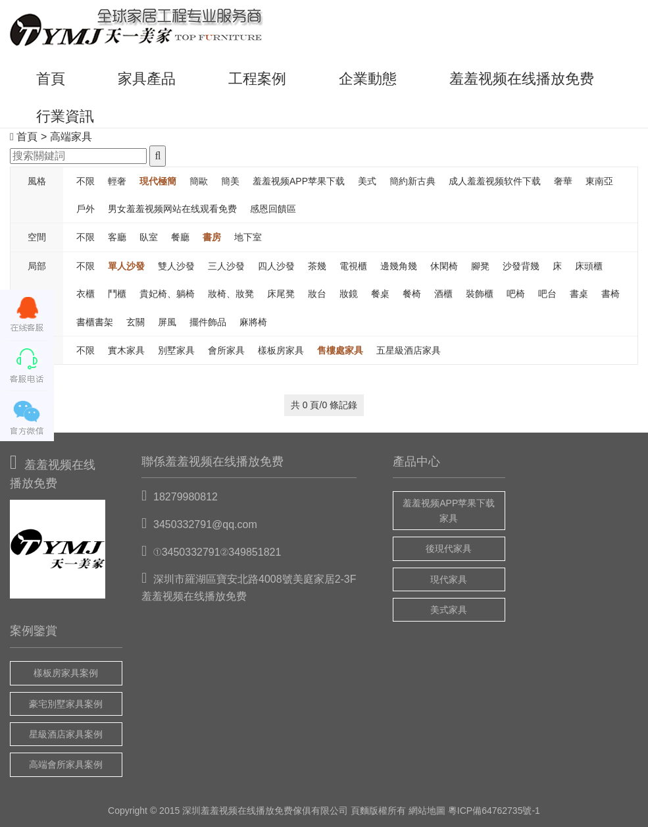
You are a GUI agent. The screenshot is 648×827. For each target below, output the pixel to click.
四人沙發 (276, 266)
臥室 (148, 237)
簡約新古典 (412, 181)
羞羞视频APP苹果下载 (299, 181)
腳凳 (480, 266)
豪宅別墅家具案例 (66, 704)
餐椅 (412, 293)
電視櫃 (353, 266)
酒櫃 (443, 293)
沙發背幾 (521, 266)
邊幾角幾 (398, 266)
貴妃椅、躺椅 (167, 293)
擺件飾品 (207, 322)
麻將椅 (253, 322)
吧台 (547, 293)
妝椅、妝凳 (231, 293)
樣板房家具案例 (66, 673)
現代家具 (448, 579)
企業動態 (368, 78)
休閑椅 (444, 266)
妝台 (317, 293)
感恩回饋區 (273, 208)
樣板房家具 (281, 350)
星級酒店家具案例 (66, 734)
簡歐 (198, 181)
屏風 (167, 322)
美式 (367, 181)
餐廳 (180, 237)
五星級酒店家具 (408, 350)
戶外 (85, 208)
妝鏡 (348, 293)
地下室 (248, 237)
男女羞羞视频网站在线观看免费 (172, 208)
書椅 (610, 293)
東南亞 (599, 181)
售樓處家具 (340, 350)
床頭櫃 (589, 266)
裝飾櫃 (479, 293)
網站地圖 (427, 810)
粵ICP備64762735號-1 (494, 810)
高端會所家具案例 (66, 764)
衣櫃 (85, 293)
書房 (212, 237)
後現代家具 (449, 548)
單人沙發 (126, 266)
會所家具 (226, 350)
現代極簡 (157, 181)
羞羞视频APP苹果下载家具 (449, 510)
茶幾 (317, 266)
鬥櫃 (117, 293)
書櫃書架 (94, 322)
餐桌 (380, 293)
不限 (85, 181)
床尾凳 (281, 293)
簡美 (230, 181)
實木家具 (126, 350)
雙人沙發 (176, 266)
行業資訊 (65, 116)
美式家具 (448, 609)
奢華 (563, 181)
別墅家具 (176, 350)
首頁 (50, 78)
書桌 (579, 293)
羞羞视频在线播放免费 (521, 78)
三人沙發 (226, 266)
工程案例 (257, 78)
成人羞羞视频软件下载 (495, 181)
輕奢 (117, 181)
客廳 (117, 237)
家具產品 (147, 78)
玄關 (135, 322)
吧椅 (516, 293)
